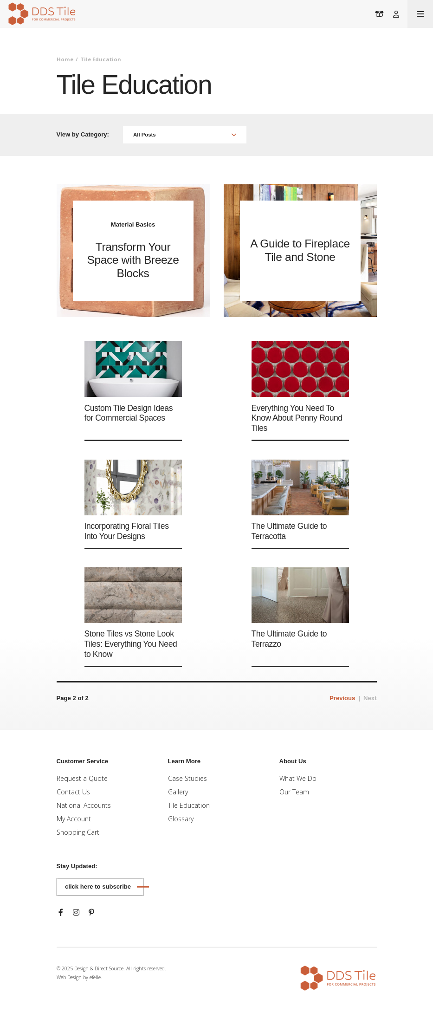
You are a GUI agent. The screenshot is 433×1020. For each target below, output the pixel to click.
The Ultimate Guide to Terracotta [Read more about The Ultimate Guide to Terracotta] (289, 531)
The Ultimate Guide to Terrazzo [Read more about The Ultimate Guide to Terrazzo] (289, 639)
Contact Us (73, 791)
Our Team (294, 791)
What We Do (298, 778)
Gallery (178, 791)
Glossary (181, 818)
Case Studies (187, 778)
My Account (74, 818)
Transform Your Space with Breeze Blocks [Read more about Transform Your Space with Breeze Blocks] (133, 260)
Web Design (69, 977)
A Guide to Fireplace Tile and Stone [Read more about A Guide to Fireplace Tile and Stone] (300, 250)
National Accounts (84, 805)
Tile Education (189, 805)
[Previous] (342, 698)
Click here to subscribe (98, 886)
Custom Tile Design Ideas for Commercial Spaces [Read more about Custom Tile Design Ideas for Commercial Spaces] (128, 413)
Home (65, 59)
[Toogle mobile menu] (420, 14)
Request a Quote (82, 778)
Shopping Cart (78, 832)
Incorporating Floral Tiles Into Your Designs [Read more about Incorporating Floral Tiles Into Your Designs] (126, 531)
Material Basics (133, 224)
